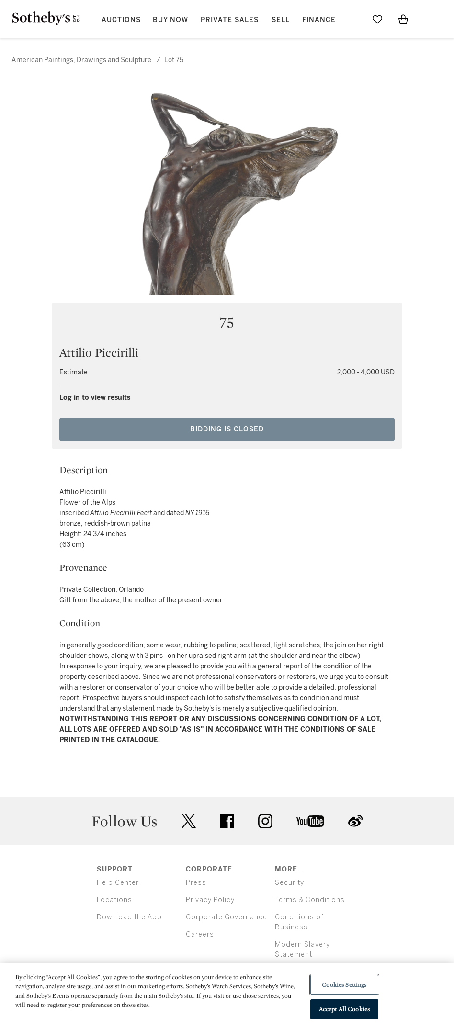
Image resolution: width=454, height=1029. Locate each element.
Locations (114, 900)
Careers (200, 934)
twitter (189, 821)
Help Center (118, 883)
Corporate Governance (226, 917)
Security (289, 883)
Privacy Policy (210, 900)
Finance (319, 20)
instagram (265, 821)
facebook (227, 821)
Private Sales (230, 20)
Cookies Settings (344, 985)
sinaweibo (355, 821)
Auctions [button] (121, 20)
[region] (227, 996)
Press (196, 883)
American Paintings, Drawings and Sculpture (81, 60)
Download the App (129, 917)
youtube (310, 821)
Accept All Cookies (344, 1009)
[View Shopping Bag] (403, 19)
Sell (281, 20)
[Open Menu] (429, 19)
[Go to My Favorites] (377, 19)
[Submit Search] (351, 19)
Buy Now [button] (170, 20)
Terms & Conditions (310, 900)
